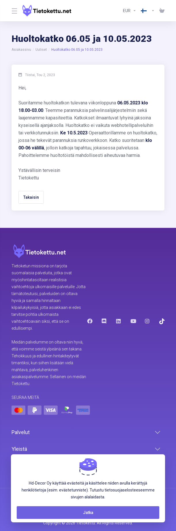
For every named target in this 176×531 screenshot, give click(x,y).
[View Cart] (160, 10)
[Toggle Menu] (13, 11)
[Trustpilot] (162, 321)
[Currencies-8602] (130, 10)
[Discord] (104, 321)
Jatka (88, 512)
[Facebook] (90, 321)
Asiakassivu (21, 50)
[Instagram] (147, 321)
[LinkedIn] (118, 321)
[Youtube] (133, 321)
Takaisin (31, 197)
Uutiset (41, 50)
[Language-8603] (148, 10)
